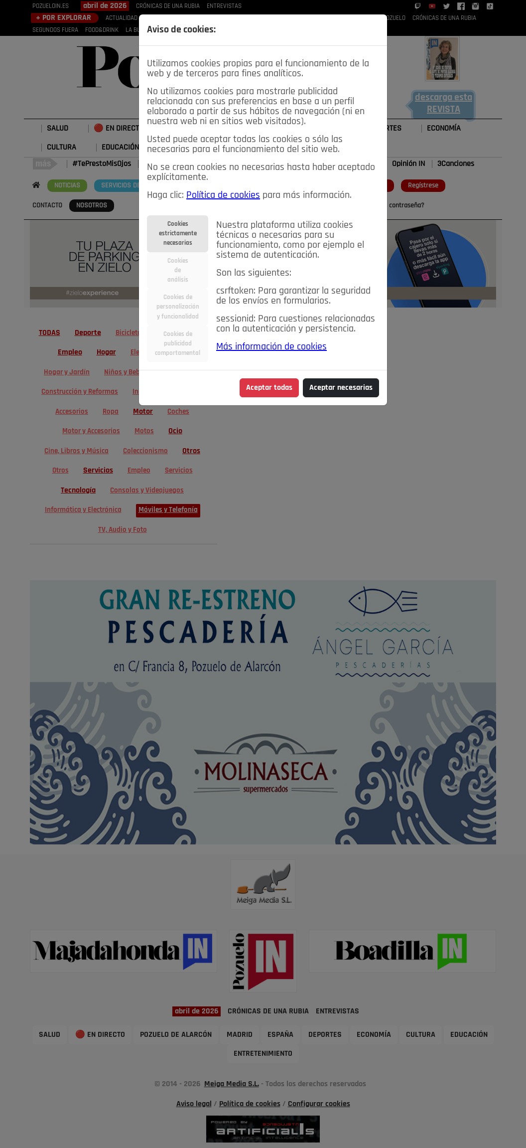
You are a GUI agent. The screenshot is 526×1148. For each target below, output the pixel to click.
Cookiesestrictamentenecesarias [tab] (178, 233)
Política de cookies (223, 195)
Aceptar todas (269, 388)
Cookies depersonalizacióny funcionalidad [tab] (177, 307)
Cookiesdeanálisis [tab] (177, 270)
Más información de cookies (271, 347)
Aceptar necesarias (341, 388)
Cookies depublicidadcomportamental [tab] (177, 343)
